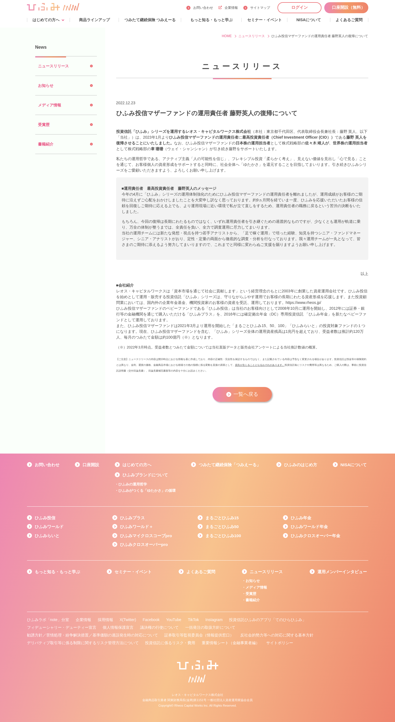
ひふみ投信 (45, 517)
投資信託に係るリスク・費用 (170, 643)
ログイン (299, 7)
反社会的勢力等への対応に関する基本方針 (277, 635)
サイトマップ (260, 8)
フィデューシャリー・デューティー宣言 (61, 627)
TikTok (193, 619)
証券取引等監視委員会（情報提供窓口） (199, 635)
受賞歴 (251, 594)
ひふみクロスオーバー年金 (315, 535)
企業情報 (228, 8)
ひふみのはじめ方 (300, 464)
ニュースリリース (266, 571)
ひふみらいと (47, 535)
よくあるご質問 (200, 571)
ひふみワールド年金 (309, 526)
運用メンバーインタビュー (342, 571)
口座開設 (91, 464)
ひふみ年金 (301, 517)
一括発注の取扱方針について (210, 627)
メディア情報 (256, 587)
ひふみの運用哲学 (132, 484)
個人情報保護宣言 (118, 627)
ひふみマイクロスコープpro (146, 535)
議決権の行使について (159, 627)
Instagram (213, 619)
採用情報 (105, 619)
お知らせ (253, 581)
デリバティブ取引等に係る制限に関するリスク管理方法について (83, 643)
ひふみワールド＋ (136, 526)
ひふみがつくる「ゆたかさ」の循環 (147, 490)
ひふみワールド (49, 526)
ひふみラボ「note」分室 (48, 619)
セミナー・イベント (133, 571)
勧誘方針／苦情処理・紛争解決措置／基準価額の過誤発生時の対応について (92, 635)
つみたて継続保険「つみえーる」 (230, 464)
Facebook (151, 619)
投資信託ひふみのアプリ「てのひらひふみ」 (267, 619)
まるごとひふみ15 (222, 517)
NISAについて (353, 464)
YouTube (173, 619)
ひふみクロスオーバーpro (144, 544)
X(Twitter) (127, 619)
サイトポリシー (279, 643)
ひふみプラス (132, 517)
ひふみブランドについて (145, 475)
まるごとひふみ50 (222, 526)
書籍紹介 (253, 600)
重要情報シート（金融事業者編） (231, 643)
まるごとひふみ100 (223, 535)
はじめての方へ (136, 464)
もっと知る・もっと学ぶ (57, 571)
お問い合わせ (203, 8)
